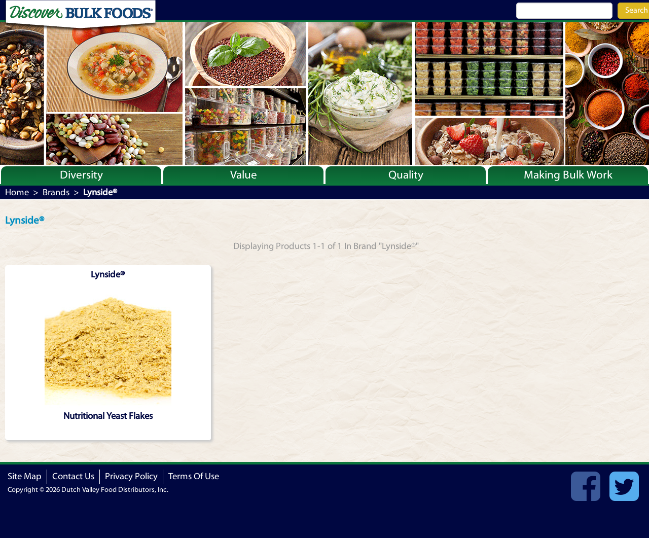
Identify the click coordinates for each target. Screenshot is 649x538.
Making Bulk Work (568, 175)
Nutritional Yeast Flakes (108, 416)
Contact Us (73, 476)
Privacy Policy (131, 476)
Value (243, 175)
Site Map (25, 476)
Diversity (81, 175)
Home (17, 192)
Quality (405, 175)
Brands (56, 192)
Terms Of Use (193, 476)
